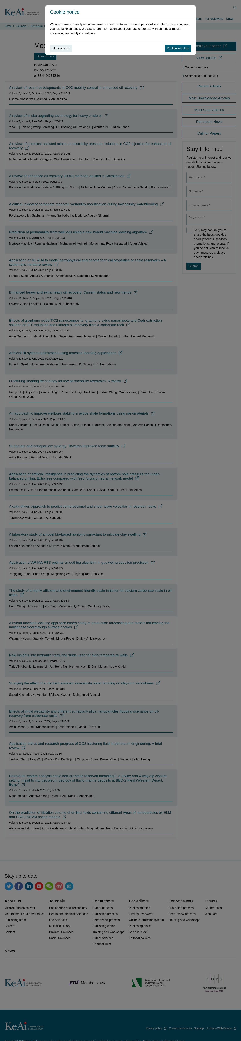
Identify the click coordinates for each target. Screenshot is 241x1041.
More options (61, 48)
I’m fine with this (178, 48)
